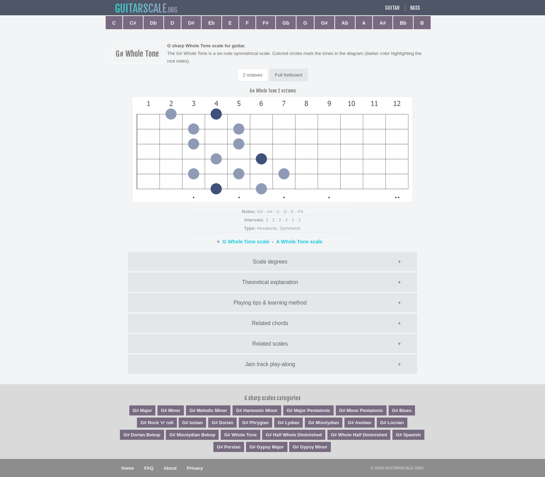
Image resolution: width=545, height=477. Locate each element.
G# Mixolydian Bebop (192, 434)
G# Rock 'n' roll (156, 422)
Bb (403, 23)
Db (153, 23)
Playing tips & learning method (270, 303)
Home (127, 468)
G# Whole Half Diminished (359, 434)
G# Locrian (392, 422)
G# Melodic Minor (208, 410)
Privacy (195, 468)
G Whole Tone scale (245, 241)
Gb (286, 23)
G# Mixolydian (323, 422)
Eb (211, 23)
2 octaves (252, 75)
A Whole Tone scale (299, 241)
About (170, 468)
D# (191, 23)
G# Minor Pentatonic (361, 410)
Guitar (392, 8)
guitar (141, 8)
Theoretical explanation (270, 282)
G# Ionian (192, 422)
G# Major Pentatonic (309, 410)
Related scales (270, 344)
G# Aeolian (359, 422)
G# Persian (229, 447)
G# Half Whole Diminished (294, 434)
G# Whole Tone (240, 434)
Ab (345, 23)
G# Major (142, 410)
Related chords (270, 323)
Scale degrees (270, 262)
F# (266, 23)
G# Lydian (288, 422)
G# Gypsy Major (267, 447)
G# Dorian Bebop (141, 434)
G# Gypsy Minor (310, 447)
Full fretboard (288, 75)
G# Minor (170, 410)
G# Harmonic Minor (257, 410)
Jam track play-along (270, 364)
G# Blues (402, 410)
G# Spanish (408, 434)
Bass (415, 8)
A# (383, 23)
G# (324, 23)
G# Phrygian (255, 422)
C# (133, 23)
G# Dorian (222, 422)
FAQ (149, 468)
